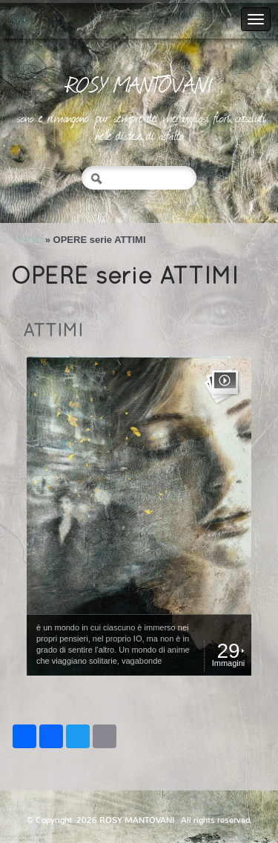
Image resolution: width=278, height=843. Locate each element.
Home (29, 239)
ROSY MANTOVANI (139, 83)
